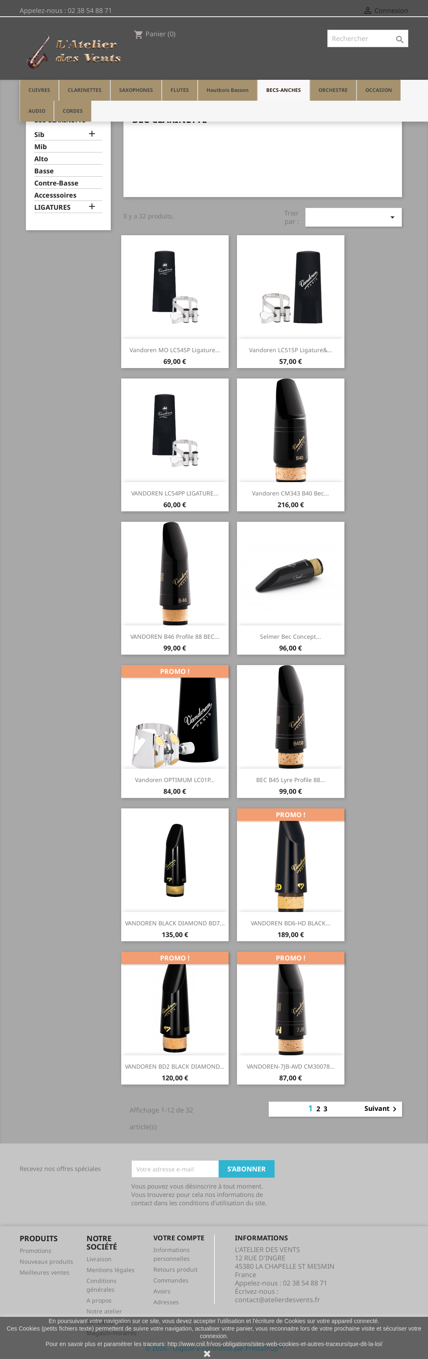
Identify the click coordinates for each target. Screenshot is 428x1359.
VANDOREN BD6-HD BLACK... (291, 923)
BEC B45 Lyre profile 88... (290, 780)
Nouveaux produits (46, 1261)
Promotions (35, 1251)
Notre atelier (104, 1311)
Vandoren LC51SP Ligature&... (290, 350)
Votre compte (178, 1237)
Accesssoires (55, 195)
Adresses (166, 1302)
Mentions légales (111, 1270)
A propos (99, 1300)
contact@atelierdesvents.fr (277, 1299)
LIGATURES (52, 207)
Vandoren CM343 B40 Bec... (290, 493)
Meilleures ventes (44, 1272)
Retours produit (175, 1269)
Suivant (382, 1109)
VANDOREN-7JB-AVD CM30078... (291, 1066)
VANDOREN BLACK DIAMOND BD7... (175, 923)
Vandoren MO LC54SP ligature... (175, 350)
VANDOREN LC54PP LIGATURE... (175, 493)
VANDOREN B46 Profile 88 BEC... (174, 636)
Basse (44, 171)
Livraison (99, 1259)
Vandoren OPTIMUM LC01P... (175, 780)
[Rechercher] (367, 38)
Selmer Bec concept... (290, 636)
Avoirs (162, 1291)
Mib (40, 146)
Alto (41, 159)
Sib (39, 134)
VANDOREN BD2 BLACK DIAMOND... (174, 1066)
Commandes (171, 1280)
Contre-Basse (56, 183)
